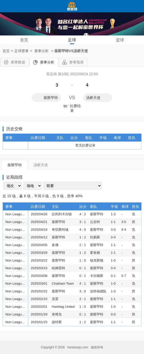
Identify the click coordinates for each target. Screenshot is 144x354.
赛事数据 (18, 62)
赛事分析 (47, 62)
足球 (72, 40)
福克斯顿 (96, 260)
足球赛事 (21, 51)
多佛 (55, 245)
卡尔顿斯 (96, 276)
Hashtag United (63, 307)
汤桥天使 (93, 98)
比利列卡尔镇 (62, 214)
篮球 (120, 40)
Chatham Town (63, 283)
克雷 (55, 299)
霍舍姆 (95, 253)
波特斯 (57, 322)
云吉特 (95, 222)
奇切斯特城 (60, 229)
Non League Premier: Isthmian (16, 214)
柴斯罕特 (51, 98)
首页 (24, 40)
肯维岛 (57, 314)
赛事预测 (76, 62)
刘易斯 (95, 237)
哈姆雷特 (58, 268)
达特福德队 (98, 291)
